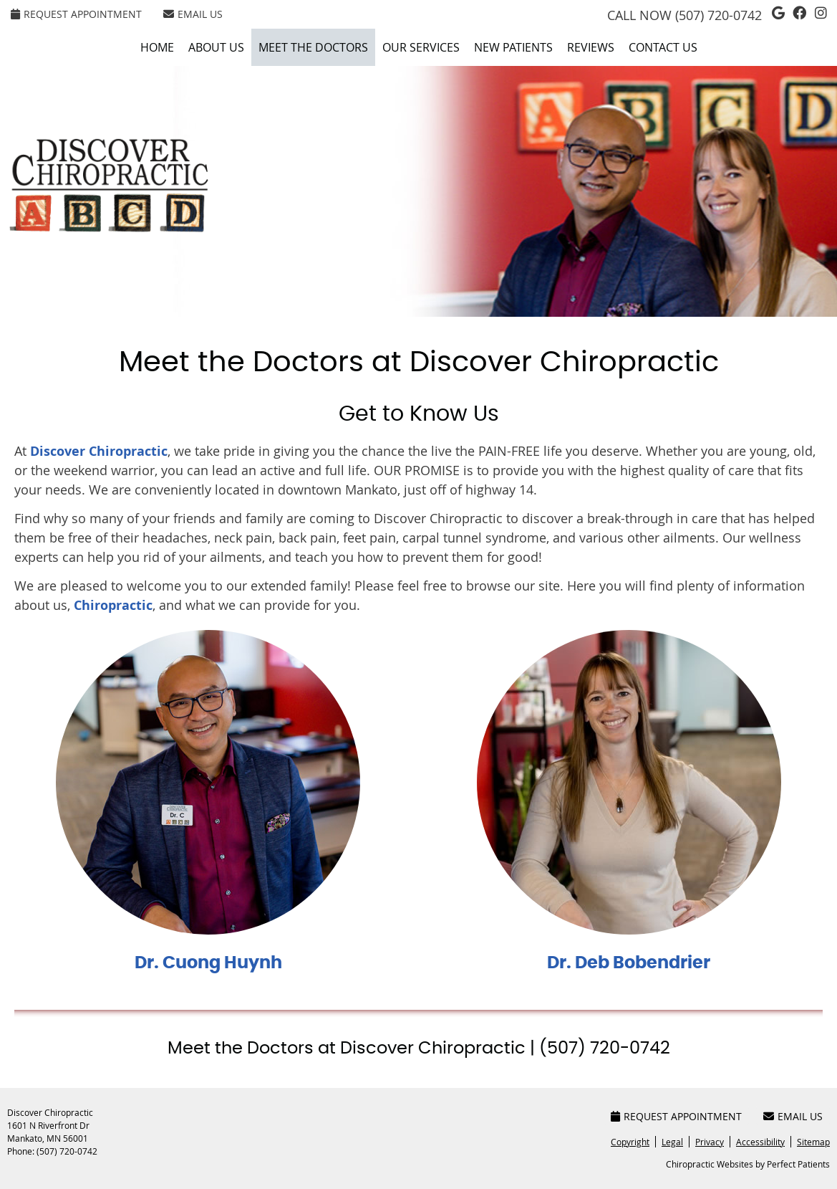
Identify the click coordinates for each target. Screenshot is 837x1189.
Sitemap (813, 1141)
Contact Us (663, 47)
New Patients (513, 47)
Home (157, 47)
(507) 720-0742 (718, 15)
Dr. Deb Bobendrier (628, 963)
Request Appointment (76, 14)
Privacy (709, 1141)
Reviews (590, 47)
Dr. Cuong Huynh (208, 963)
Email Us (193, 14)
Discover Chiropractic (99, 451)
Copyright (630, 1141)
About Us (216, 47)
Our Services (421, 47)
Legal (672, 1141)
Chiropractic (113, 605)
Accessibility (760, 1141)
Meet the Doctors (313, 47)
